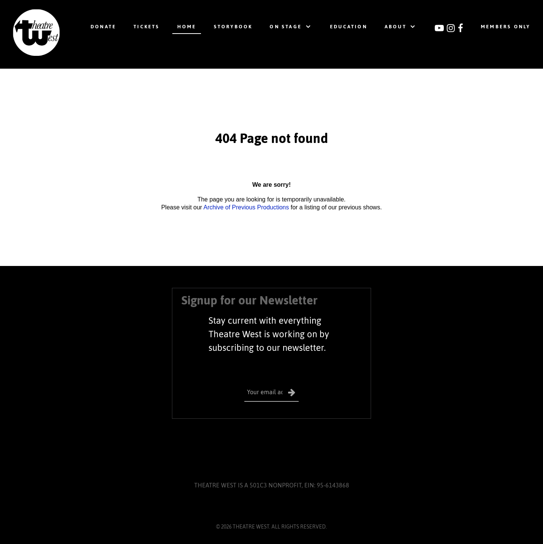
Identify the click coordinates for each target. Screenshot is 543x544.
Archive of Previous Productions (246, 207)
